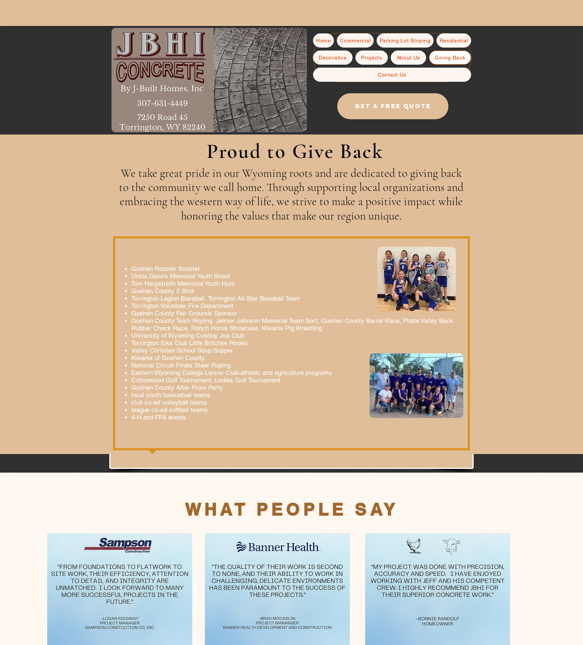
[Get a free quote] (392, 106)
